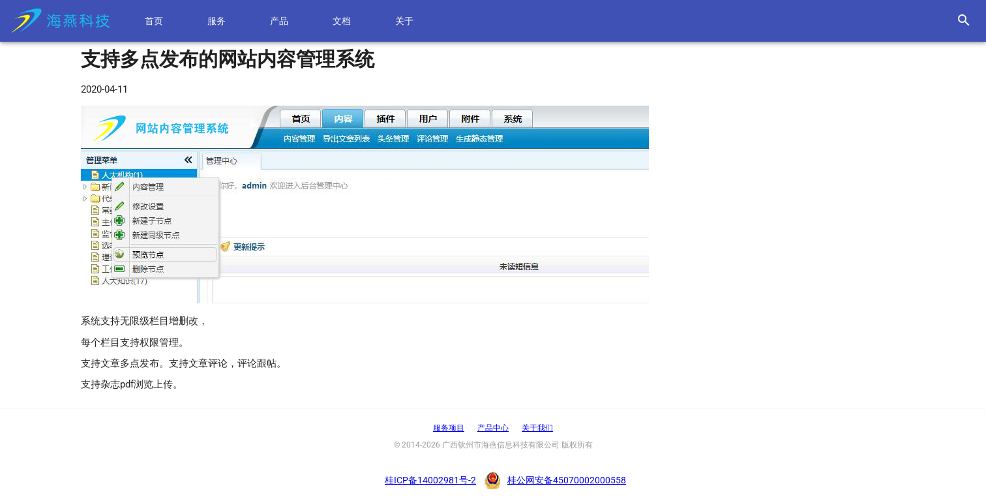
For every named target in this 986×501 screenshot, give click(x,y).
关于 (404, 21)
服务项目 (448, 428)
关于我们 (537, 428)
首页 (154, 21)
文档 (342, 21)
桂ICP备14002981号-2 (430, 480)
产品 (279, 21)
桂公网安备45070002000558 (566, 480)
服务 (216, 21)
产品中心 (493, 428)
